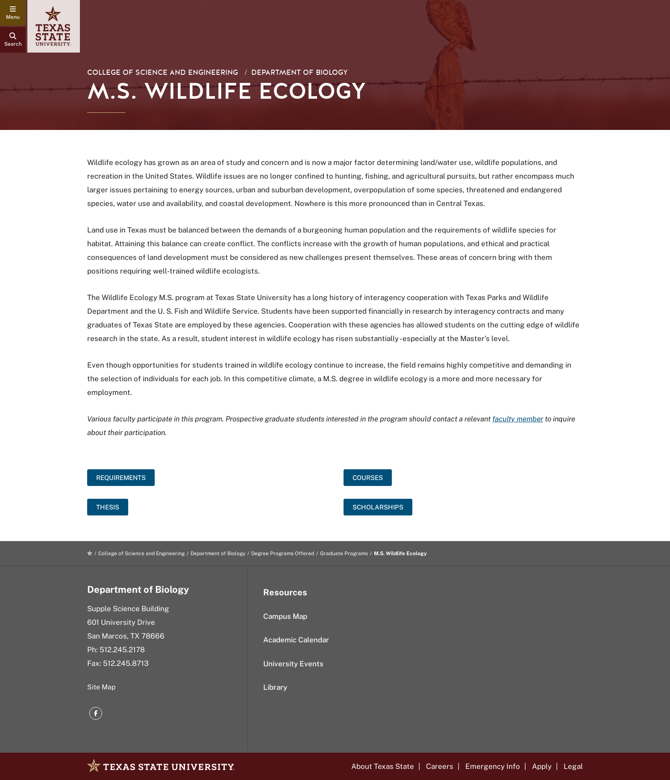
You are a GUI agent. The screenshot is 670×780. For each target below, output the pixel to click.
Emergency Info (492, 766)
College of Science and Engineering (162, 72)
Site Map (101, 687)
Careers (439, 766)
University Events (293, 663)
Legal (573, 766)
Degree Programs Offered (282, 553)
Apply (542, 766)
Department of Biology (299, 72)
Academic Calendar (296, 640)
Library (275, 687)
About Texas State (382, 766)
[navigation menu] (13, 13)
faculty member (517, 419)
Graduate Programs (344, 553)
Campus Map (285, 616)
